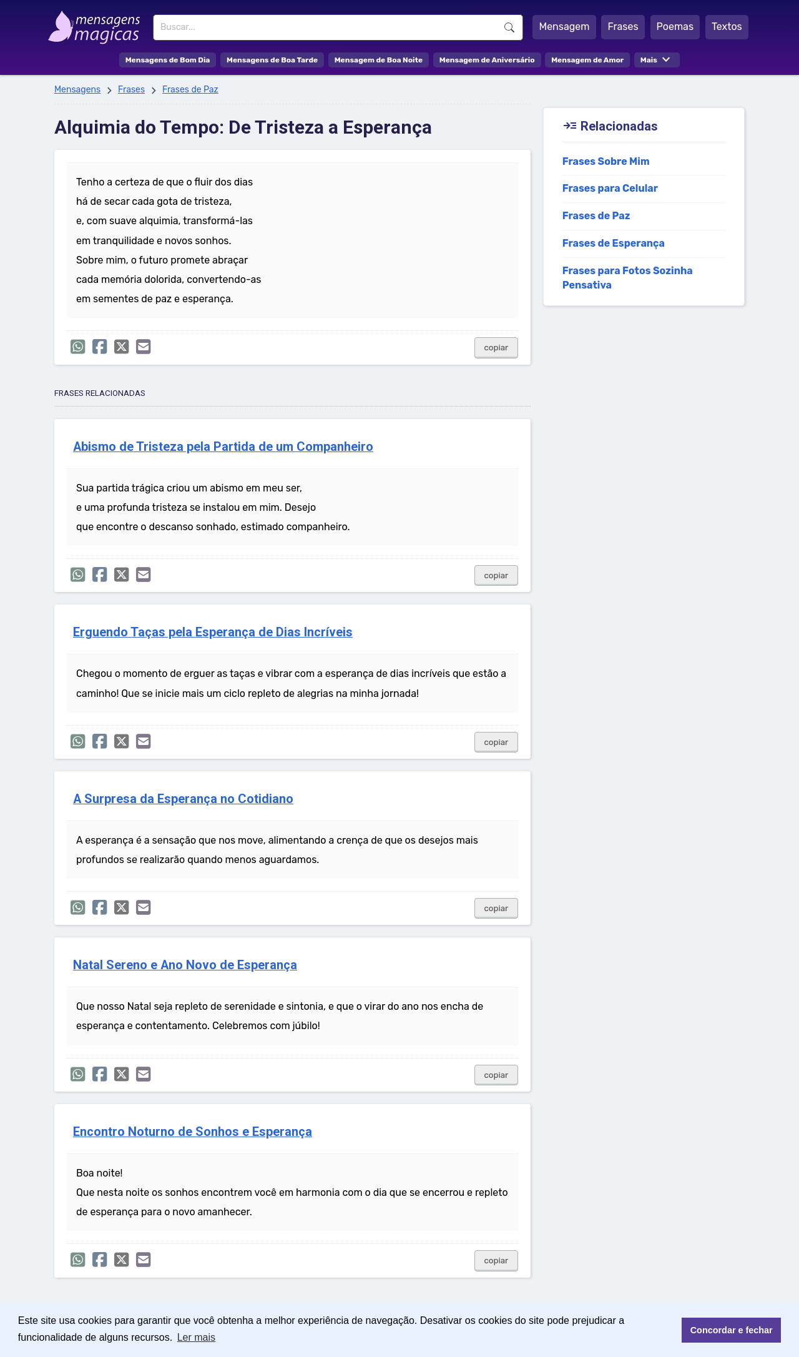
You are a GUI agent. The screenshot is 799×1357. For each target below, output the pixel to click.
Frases (622, 26)
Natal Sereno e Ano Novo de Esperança (185, 965)
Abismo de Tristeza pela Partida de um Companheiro (223, 447)
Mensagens (77, 89)
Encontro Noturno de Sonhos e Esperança (192, 1132)
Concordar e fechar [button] (731, 1330)
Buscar (509, 27)
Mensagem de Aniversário (487, 60)
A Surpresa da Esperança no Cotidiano (183, 799)
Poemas (675, 26)
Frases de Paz (190, 89)
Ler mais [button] (196, 1337)
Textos (727, 26)
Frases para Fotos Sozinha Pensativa (627, 278)
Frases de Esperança (613, 243)
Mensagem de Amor (587, 60)
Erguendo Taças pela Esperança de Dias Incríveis (213, 632)
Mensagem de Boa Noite (379, 60)
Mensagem (564, 26)
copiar (496, 347)
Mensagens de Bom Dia (167, 60)
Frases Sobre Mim (606, 161)
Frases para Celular (610, 188)
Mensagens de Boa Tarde (272, 60)
